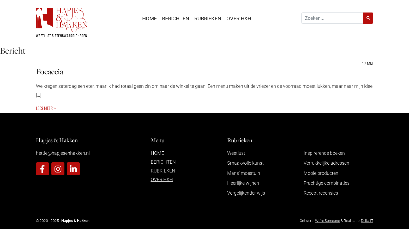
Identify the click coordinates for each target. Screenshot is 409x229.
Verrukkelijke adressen (326, 163)
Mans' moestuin (243, 173)
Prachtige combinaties (327, 183)
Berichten (175, 18)
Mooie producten (321, 173)
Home (149, 18)
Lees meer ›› (46, 108)
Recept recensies (321, 193)
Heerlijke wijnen (243, 183)
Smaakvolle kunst (245, 163)
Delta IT (367, 220)
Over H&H (238, 18)
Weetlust (236, 153)
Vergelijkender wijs (246, 193)
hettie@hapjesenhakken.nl (63, 153)
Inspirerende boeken (324, 153)
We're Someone (327, 220)
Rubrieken (207, 18)
